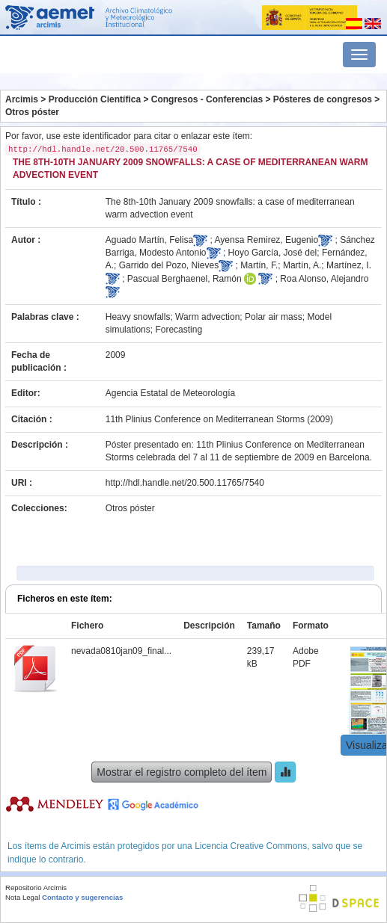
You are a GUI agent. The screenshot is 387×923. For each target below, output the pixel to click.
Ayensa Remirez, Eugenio (267, 240)
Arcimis (21, 99)
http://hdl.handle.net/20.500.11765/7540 (185, 483)
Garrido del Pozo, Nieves (169, 265)
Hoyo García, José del (272, 252)
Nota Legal (22, 897)
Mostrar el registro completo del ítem (181, 772)
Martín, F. (259, 265)
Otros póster (32, 112)
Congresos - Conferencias (207, 99)
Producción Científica (95, 99)
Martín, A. (302, 265)
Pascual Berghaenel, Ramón (184, 279)
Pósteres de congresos (322, 99)
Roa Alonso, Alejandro (324, 279)
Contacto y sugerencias (82, 897)
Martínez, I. (348, 265)
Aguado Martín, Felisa (149, 240)
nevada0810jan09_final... (121, 651)
